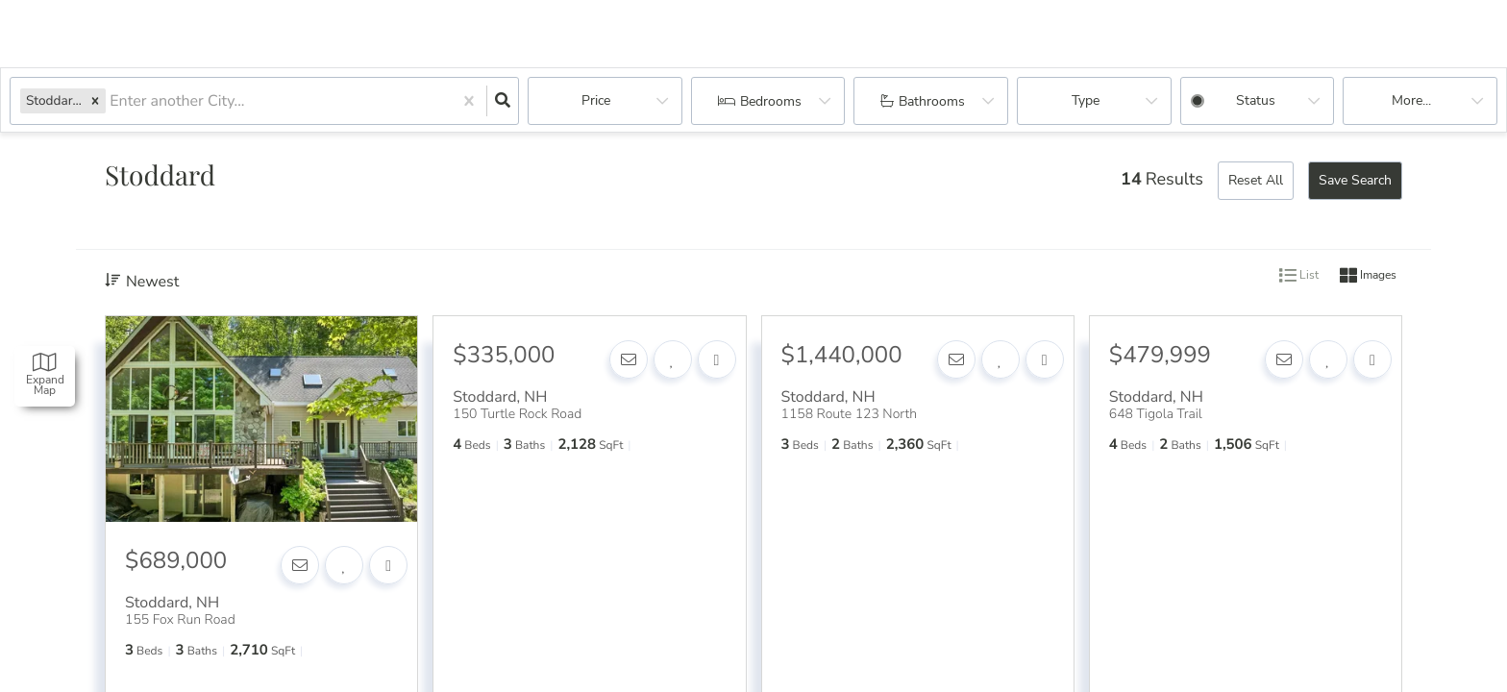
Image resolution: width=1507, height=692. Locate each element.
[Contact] (300, 565)
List (1299, 275)
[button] (95, 100)
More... (1411, 100)
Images (1368, 275)
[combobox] (111, 101)
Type (1085, 100)
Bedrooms (771, 101)
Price (595, 100)
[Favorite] (344, 565)
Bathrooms (932, 101)
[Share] (388, 565)
